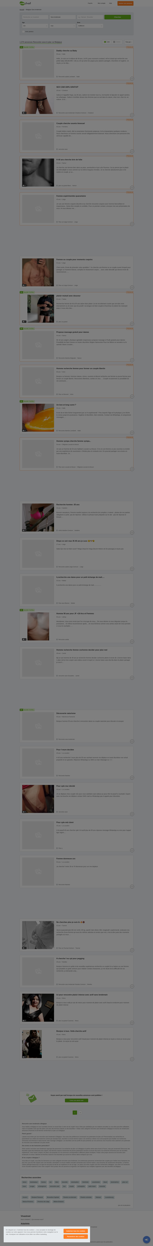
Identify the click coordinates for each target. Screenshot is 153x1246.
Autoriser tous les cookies (75, 1231)
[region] (47, 1234)
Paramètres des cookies (75, 1236)
